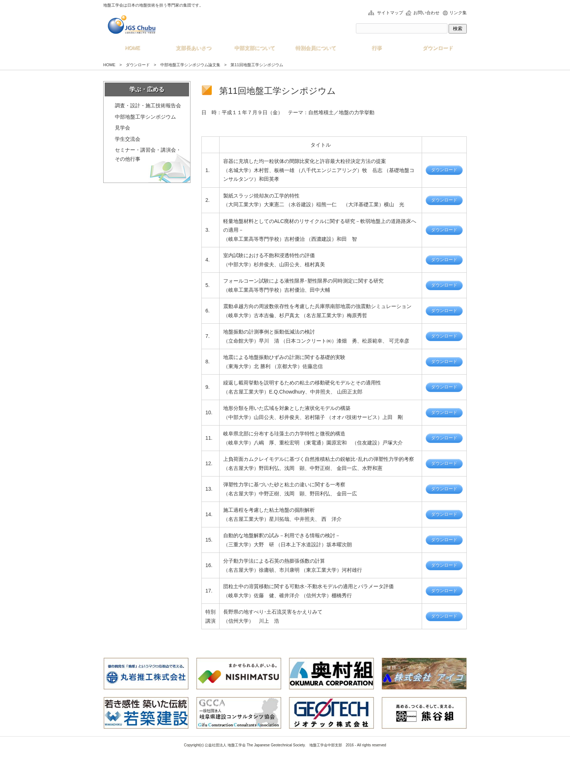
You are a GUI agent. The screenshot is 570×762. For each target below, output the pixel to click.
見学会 (122, 128)
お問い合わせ (426, 12)
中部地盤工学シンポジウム (145, 117)
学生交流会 (127, 139)
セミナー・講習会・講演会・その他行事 (148, 154)
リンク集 (458, 12)
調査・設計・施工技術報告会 (148, 105)
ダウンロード (444, 169)
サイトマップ (390, 12)
